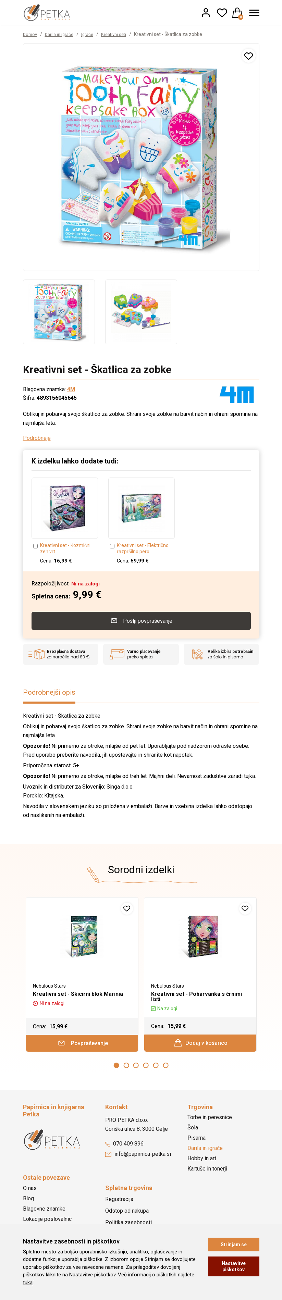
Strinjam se (234, 1244)
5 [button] (156, 1067)
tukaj (28, 1282)
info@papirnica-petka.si (138, 1156)
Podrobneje (37, 438)
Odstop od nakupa (127, 1213)
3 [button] (136, 1067)
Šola (192, 1130)
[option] (59, 312)
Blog (28, 1200)
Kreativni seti (121, 34)
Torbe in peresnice (209, 1119)
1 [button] (116, 1067)
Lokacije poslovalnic (47, 1221)
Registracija (119, 1201)
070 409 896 (124, 1146)
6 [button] (165, 1067)
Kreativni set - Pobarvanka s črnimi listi (196, 995)
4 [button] (146, 1067)
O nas (30, 1190)
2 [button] (126, 1067)
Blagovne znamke (44, 1211)
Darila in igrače (62, 34)
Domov (30, 34)
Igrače (92, 34)
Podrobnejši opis (52, 691)
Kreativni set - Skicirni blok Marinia (78, 993)
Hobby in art (201, 1160)
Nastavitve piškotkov (234, 1266)
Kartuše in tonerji (207, 1171)
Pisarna (196, 1140)
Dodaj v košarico (201, 1043)
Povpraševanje (82, 1043)
